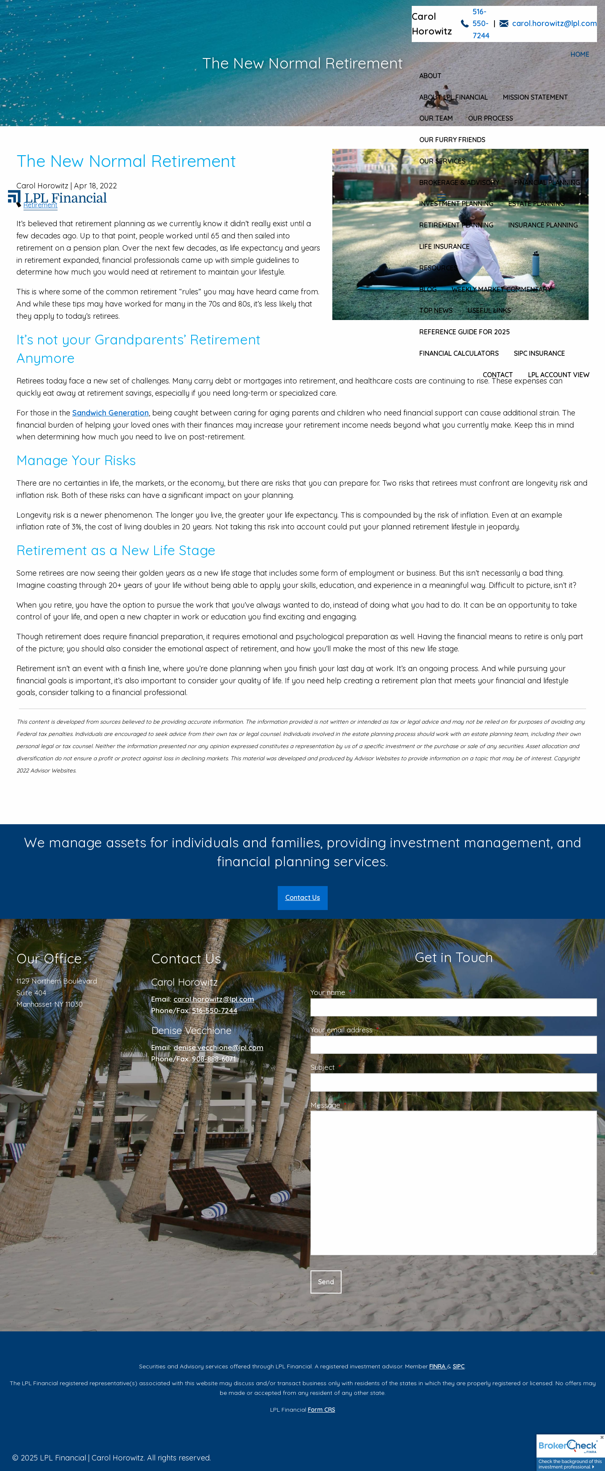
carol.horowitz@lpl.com (554, 23)
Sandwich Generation (110, 413)
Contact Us (302, 897)
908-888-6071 (214, 1058)
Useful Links (489, 310)
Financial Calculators (459, 353)
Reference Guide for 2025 (464, 332)
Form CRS (321, 1409)
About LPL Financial (453, 97)
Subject (356, 1067)
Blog (428, 289)
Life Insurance (444, 246)
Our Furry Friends (452, 139)
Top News (435, 310)
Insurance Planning (543, 225)
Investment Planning (456, 203)
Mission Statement (535, 97)
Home (580, 54)
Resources (438, 268)
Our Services (442, 161)
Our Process (490, 118)
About (430, 75)
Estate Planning (536, 203)
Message (359, 1105)
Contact (498, 374)
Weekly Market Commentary (501, 289)
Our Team (436, 118)
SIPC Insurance (539, 353)
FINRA (438, 1366)
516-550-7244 (481, 24)
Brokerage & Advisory (459, 182)
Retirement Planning (456, 225)
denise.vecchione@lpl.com (218, 1047)
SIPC (459, 1366)
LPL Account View (558, 374)
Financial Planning (547, 182)
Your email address (375, 1029)
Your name (361, 992)
